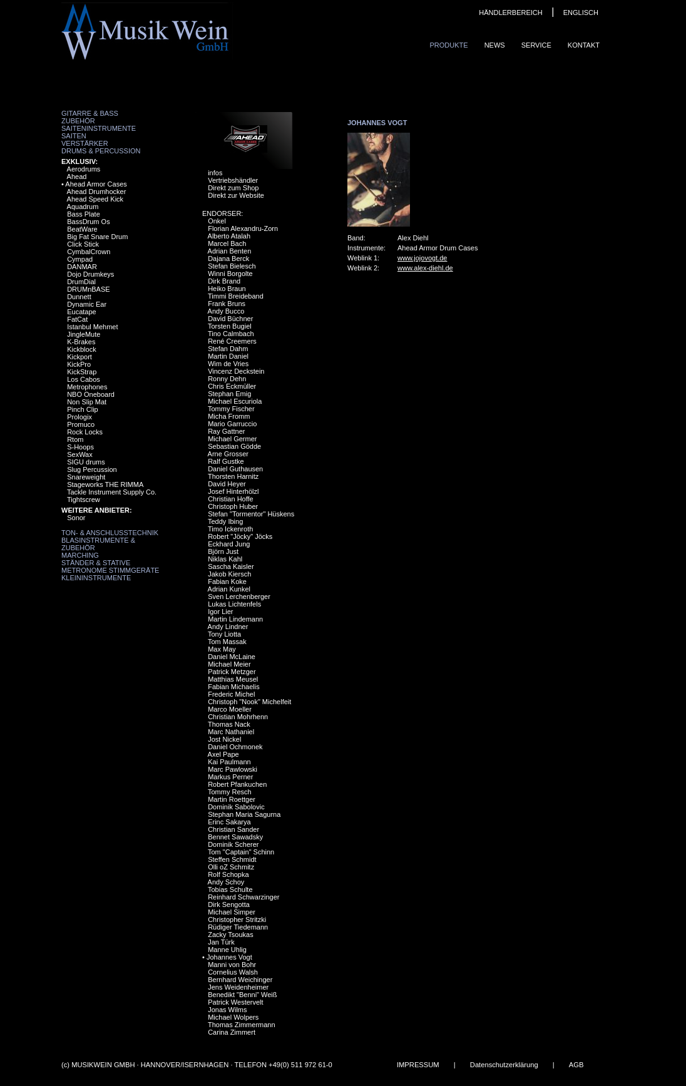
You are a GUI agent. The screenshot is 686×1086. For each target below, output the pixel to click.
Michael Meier (229, 664)
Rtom (75, 439)
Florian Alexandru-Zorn (243, 228)
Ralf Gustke (225, 461)
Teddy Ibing (225, 521)
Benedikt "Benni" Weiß (242, 994)
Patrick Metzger (231, 671)
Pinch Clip (82, 409)
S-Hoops (80, 447)
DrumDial (81, 281)
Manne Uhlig (227, 949)
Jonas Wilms (227, 1009)
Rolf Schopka (228, 874)
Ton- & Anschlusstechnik (109, 532)
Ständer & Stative (95, 562)
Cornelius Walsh (233, 972)
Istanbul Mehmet (92, 326)
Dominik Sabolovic (236, 807)
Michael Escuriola (235, 401)
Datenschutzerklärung (504, 1064)
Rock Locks (85, 432)
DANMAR (82, 266)
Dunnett (79, 296)
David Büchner (230, 318)
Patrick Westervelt (235, 1002)
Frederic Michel (231, 694)
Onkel (217, 221)
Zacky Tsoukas (230, 934)
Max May (222, 649)
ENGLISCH (580, 12)
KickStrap (81, 372)
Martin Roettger (231, 799)
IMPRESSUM (418, 1064)
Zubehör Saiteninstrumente (98, 124)
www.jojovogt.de (422, 258)
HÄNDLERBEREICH (510, 12)
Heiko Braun (227, 288)
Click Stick (83, 244)
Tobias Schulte (230, 889)
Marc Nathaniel (231, 731)
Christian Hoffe (230, 499)
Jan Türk (221, 942)
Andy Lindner (228, 626)
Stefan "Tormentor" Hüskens (251, 514)
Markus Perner (230, 777)
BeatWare (82, 229)
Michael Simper (231, 912)
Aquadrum (83, 206)
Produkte (448, 45)
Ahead (77, 176)
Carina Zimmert (231, 1032)
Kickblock (81, 349)
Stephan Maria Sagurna (244, 814)
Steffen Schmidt (232, 859)
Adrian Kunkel (229, 589)
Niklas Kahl (225, 559)
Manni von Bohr (232, 964)
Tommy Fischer (231, 408)
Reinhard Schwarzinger (243, 897)
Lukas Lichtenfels (234, 604)
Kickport (79, 357)
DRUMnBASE (88, 289)
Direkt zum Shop (233, 188)
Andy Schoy (226, 882)
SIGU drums (86, 462)
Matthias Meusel (233, 679)
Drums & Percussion (101, 151)
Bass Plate (83, 214)
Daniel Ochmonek (235, 746)
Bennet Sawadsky (235, 837)
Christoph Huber (233, 506)
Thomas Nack (229, 724)
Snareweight (86, 477)
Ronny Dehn (227, 378)
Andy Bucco (226, 311)
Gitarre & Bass (89, 113)
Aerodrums (84, 169)
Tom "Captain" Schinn (241, 852)
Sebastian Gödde (234, 446)
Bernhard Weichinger (240, 979)
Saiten (73, 136)
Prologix (79, 417)
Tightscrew (83, 499)
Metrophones (87, 387)
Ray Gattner (226, 431)
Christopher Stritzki (237, 919)
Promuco (81, 424)
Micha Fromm (229, 416)
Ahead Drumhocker (96, 191)
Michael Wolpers (233, 1017)
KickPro (79, 364)
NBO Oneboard (91, 394)
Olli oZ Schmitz (231, 867)
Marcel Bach (227, 243)
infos (215, 173)
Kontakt (584, 45)
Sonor (76, 517)
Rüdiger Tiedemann (238, 927)
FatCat (77, 319)
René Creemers (232, 341)
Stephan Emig (229, 393)
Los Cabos (83, 379)
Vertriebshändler (233, 180)
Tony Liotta (224, 634)
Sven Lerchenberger (239, 596)
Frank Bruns (226, 303)
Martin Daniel (228, 356)
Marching (80, 555)
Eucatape (81, 311)
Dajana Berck (228, 258)
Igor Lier (220, 611)
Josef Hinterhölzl (233, 491)
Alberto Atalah (229, 236)
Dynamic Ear (86, 304)
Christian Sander (233, 829)
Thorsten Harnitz (233, 476)
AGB (576, 1064)
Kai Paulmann (229, 762)
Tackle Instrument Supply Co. (111, 492)
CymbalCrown (88, 251)
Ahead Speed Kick (95, 199)
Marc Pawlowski (232, 769)
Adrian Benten (230, 251)
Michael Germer (232, 439)
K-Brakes (81, 342)
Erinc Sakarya (229, 822)
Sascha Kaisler (230, 566)
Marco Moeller (230, 709)
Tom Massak (227, 641)
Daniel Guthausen (235, 469)
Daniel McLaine (231, 656)
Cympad (80, 259)
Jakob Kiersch (229, 574)
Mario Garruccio (232, 424)
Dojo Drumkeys (90, 274)
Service (536, 45)
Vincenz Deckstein (236, 371)
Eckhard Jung (229, 544)
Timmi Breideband (236, 296)
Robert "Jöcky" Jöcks (240, 536)
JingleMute (83, 334)
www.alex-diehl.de (425, 268)
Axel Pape (223, 754)
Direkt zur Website (236, 195)
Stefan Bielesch (231, 266)
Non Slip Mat (86, 402)
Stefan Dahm (228, 348)
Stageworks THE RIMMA (105, 484)
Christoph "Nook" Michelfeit (249, 701)
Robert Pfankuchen (237, 784)
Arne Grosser (228, 454)
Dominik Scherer (233, 844)
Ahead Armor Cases (95, 184)
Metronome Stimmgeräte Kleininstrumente (110, 573)
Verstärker (84, 143)
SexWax (80, 454)
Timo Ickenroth (230, 529)
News (494, 45)
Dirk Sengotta (229, 904)
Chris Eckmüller (232, 386)
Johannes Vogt (229, 957)
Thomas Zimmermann (241, 1024)
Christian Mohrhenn (238, 716)
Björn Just (223, 551)
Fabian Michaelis (234, 686)
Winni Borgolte (230, 273)
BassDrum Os (88, 221)
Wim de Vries (228, 363)
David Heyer (227, 484)
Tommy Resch (230, 792)
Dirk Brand (224, 281)
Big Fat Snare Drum (97, 236)
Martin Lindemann (235, 619)
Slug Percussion (92, 469)
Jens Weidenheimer (238, 987)
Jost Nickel (224, 739)
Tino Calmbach (231, 333)
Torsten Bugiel (230, 326)
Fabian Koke (227, 581)
